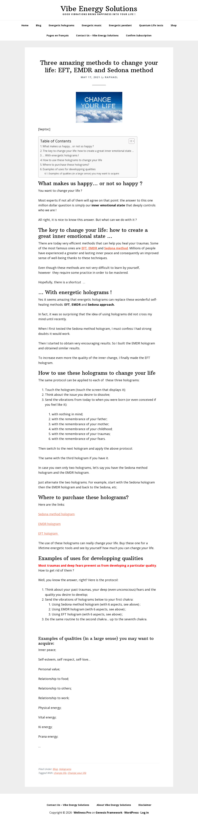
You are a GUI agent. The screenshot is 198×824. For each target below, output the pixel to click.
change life (60, 773)
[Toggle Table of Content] (132, 141)
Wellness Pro (82, 812)
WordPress (131, 812)
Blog (55, 769)
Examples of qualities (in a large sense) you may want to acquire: (85, 173)
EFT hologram (49, 533)
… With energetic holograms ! (61, 155)
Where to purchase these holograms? (66, 164)
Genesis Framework (109, 812)
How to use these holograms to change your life (73, 160)
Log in (144, 812)
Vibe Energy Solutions (99, 8)
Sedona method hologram (57, 514)
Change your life (77, 773)
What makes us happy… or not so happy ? (69, 146)
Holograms (65, 769)
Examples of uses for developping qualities (70, 169)
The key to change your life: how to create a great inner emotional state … (89, 151)
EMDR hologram (50, 524)
